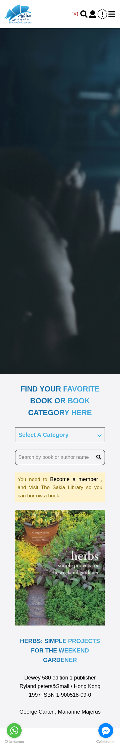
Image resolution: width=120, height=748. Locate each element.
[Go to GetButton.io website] (14, 742)
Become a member (75, 479)
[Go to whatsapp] (14, 730)
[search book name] (60, 457)
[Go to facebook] (105, 730)
